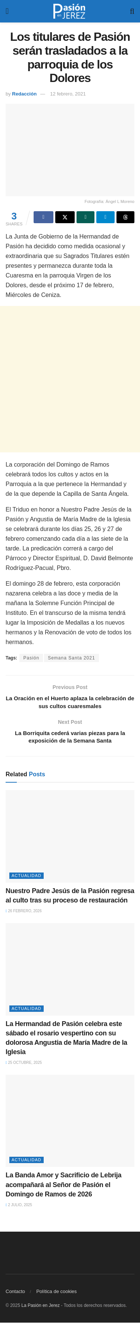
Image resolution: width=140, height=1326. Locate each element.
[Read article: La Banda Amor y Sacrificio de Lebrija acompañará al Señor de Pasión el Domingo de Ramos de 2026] (70, 1124)
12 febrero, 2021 (67, 94)
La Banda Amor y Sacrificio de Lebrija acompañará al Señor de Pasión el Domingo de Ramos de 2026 (63, 1188)
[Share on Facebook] (43, 217)
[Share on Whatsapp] (85, 217)
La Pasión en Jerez (40, 1308)
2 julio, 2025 (19, 1208)
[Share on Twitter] (65, 217)
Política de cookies (56, 1295)
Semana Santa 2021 (71, 658)
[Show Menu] (7, 11)
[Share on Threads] (125, 217)
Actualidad (26, 879)
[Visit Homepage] (69, 11)
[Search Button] (132, 11)
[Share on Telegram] (105, 217)
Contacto (15, 1295)
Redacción (24, 94)
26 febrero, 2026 (23, 915)
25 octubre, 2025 (24, 1066)
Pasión (31, 658)
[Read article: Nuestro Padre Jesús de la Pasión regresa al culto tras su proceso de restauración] (70, 840)
